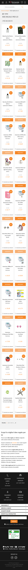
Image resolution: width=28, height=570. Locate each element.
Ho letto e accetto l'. (14, 524)
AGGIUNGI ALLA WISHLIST (8, 50)
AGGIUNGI (7, 54)
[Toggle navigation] (3, 2)
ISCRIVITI (14, 521)
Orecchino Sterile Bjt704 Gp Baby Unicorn (7, 169)
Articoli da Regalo (5, 10)
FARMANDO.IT (5, 505)
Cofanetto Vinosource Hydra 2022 (7, 202)
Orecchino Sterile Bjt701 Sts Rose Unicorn (20, 235)
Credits (14, 567)
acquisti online (5, 511)
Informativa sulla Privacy (18, 524)
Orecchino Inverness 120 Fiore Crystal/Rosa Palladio (7, 301)
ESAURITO (7, 87)
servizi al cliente (6, 508)
